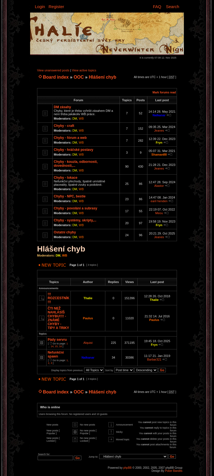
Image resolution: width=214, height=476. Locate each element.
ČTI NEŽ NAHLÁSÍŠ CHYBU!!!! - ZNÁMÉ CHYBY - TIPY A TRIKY (58, 318)
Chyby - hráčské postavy (73, 150)
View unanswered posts (53, 70)
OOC (79, 77)
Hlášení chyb (102, 77)
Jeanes (159, 130)
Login (40, 6)
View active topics (84, 70)
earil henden (159, 201)
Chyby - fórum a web (70, 138)
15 (56, 346)
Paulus (88, 318)
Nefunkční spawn (56, 354)
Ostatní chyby (65, 232)
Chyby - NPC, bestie (70, 196)
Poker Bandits (173, 470)
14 (52, 346)
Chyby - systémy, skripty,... (75, 220)
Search (172, 6)
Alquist (88, 342)
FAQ (157, 6)
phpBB (127, 467)
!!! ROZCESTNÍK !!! (58, 298)
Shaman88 (159, 154)
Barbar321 (154, 359)
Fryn (159, 142)
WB (81, 118)
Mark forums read (164, 92)
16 (60, 346)
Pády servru (57, 340)
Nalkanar (159, 115)
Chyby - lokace (65, 178)
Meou (159, 213)
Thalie (88, 298)
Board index (56, 77)
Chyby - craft (64, 126)
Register (56, 6)
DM (74, 118)
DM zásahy (62, 107)
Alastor (159, 185)
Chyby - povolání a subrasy (75, 208)
